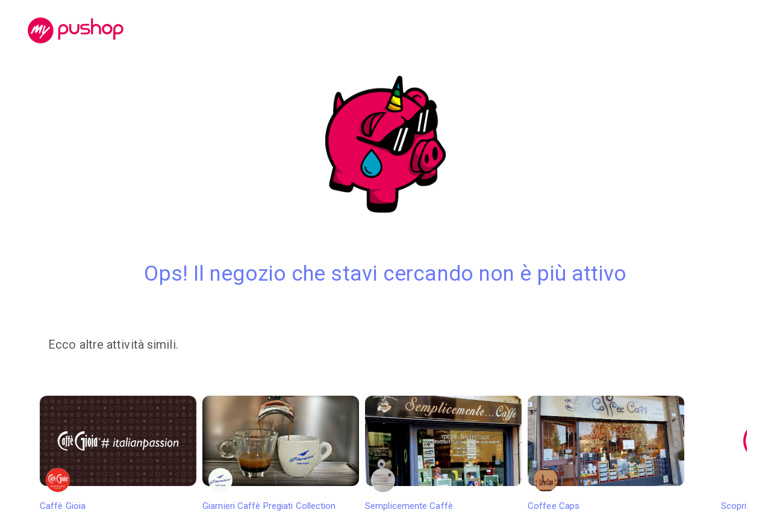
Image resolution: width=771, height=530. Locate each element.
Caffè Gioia (118, 453)
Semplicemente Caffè (443, 453)
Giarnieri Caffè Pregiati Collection (280, 453)
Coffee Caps (606, 453)
